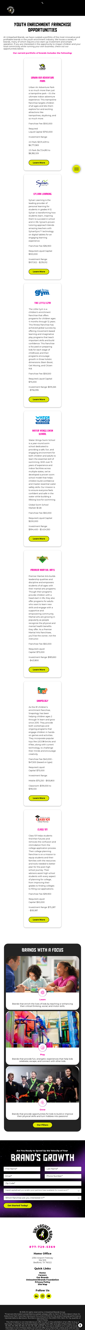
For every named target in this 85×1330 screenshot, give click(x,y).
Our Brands (42, 1277)
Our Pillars (42, 1125)
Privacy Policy (42, 1282)
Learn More (39, 163)
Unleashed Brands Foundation (42, 1280)
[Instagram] (42, 1296)
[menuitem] (42, 1273)
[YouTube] (48, 1296)
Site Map (42, 1284)
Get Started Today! (18, 1205)
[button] (80, 1325)
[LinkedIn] (36, 1296)
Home (42, 1273)
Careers (42, 1275)
